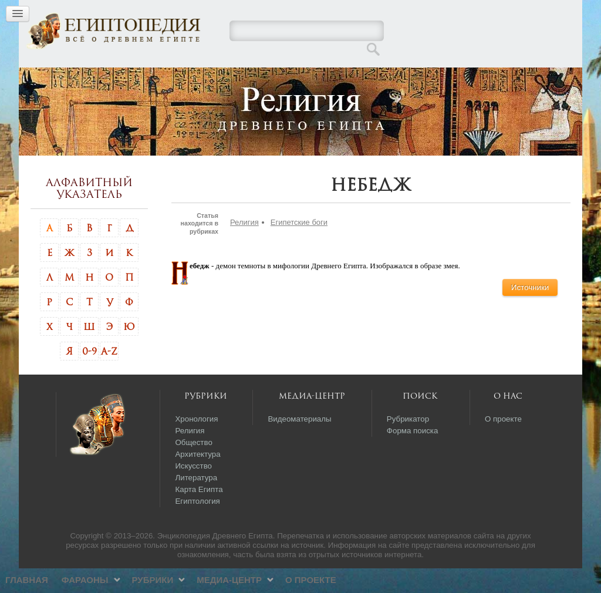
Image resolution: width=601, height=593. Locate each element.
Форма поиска (412, 455)
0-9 (89, 375)
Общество (193, 467)
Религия (244, 246)
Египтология (197, 525)
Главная (155, 79)
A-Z (109, 375)
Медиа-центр (357, 79)
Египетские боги (299, 246)
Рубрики (281, 79)
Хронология (196, 443)
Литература (196, 502)
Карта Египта (198, 514)
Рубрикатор (408, 443)
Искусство (193, 490)
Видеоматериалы (299, 443)
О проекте (439, 79)
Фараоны (213, 79)
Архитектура (197, 478)
